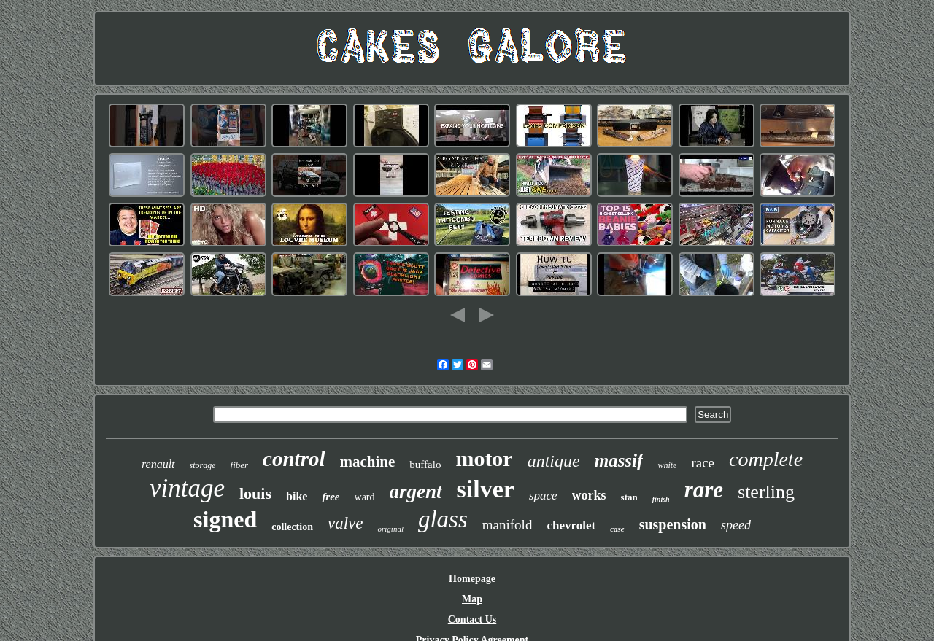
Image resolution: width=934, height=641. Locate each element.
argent (416, 491)
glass (443, 519)
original (390, 528)
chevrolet (571, 525)
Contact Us (472, 619)
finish (661, 499)
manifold (507, 524)
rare (703, 489)
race (702, 462)
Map (472, 599)
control (294, 458)
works (589, 495)
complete (766, 459)
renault (158, 464)
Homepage (472, 578)
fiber (240, 464)
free (330, 496)
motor (483, 458)
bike (296, 496)
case (617, 528)
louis (255, 493)
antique (554, 460)
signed (225, 519)
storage (203, 465)
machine (367, 461)
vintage (187, 488)
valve (345, 523)
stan (629, 497)
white (666, 465)
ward (365, 497)
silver (485, 488)
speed (736, 525)
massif (619, 460)
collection (292, 526)
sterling (766, 491)
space (543, 495)
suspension (672, 524)
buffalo (425, 464)
